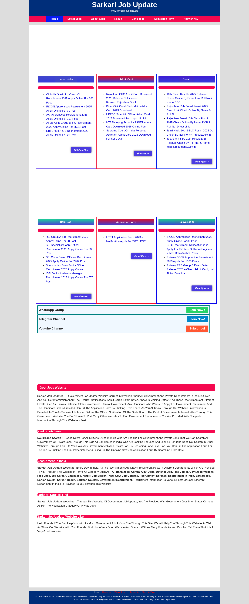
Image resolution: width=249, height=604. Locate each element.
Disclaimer (106, 592)
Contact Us (134, 592)
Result (118, 18)
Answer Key (191, 18)
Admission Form (164, 18)
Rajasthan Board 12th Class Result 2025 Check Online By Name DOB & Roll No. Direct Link (189, 122)
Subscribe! (197, 328)
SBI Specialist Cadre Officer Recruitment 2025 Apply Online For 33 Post (69, 249)
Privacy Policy (120, 592)
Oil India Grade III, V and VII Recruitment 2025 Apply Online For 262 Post (70, 98)
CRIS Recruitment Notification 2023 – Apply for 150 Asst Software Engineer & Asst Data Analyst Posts (189, 249)
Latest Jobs (74, 18)
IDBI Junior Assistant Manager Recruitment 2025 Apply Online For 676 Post (69, 277)
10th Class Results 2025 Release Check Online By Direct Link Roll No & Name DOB (189, 98)
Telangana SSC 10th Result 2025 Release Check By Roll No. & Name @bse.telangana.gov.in (188, 142)
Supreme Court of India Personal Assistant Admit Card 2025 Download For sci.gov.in (128, 134)
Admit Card (98, 18)
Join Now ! (197, 310)
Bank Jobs (138, 18)
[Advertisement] (126, 50)
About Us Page (148, 592)
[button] (66, 79)
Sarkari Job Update (124, 5)
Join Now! (198, 319)
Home (54, 18)
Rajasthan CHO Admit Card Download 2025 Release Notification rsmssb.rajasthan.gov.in (129, 98)
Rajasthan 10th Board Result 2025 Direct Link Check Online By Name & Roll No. (189, 110)
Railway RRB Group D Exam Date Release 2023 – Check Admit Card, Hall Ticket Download (190, 269)
